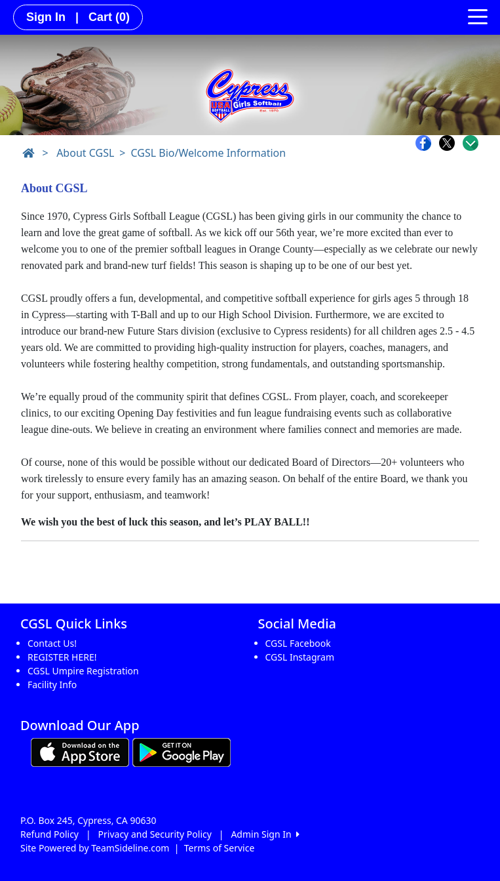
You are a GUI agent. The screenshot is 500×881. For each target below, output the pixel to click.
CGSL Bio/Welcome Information (208, 153)
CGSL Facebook (298, 643)
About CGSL (85, 153)
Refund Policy (49, 834)
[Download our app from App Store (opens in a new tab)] (80, 751)
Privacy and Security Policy (155, 834)
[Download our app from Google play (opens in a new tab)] (181, 751)
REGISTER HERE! (62, 657)
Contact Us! (52, 643)
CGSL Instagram (300, 657)
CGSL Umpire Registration (83, 671)
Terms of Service (219, 848)
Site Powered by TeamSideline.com (94, 848)
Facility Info (52, 684)
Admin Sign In (265, 834)
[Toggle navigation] (477, 16)
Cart (109, 17)
